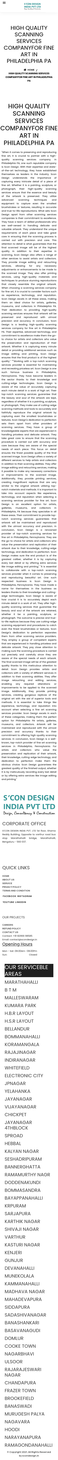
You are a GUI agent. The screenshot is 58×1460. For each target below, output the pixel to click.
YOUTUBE (8, 902)
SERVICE (7, 883)
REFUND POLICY (11, 928)
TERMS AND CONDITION (16, 890)
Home (29, 69)
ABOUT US (8, 879)
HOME (5, 876)
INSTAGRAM (24, 896)
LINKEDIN (20, 902)
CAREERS (7, 924)
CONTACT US (10, 932)
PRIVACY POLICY (11, 887)
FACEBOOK (9, 896)
